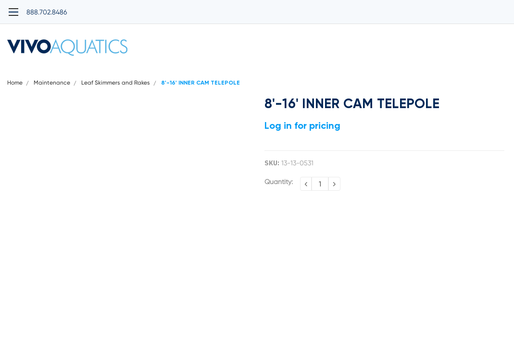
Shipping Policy (220, 72)
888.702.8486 (27, 7)
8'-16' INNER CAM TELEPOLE (200, 96)
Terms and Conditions (294, 72)
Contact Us (482, 72)
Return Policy (428, 72)
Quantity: (278, 194)
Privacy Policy (159, 72)
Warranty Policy (368, 72)
